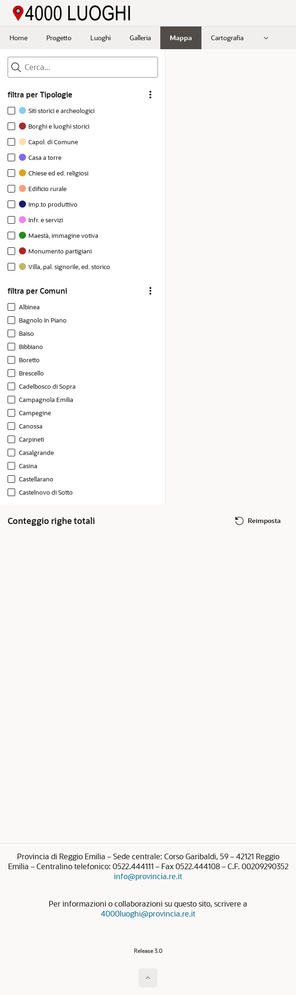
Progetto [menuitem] (58, 37)
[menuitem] (266, 37)
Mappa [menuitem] (181, 37)
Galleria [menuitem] (140, 37)
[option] (53, 112)
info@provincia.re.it (148, 876)
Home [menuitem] (18, 37)
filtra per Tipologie (40, 94)
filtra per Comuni (37, 291)
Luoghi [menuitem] (100, 37)
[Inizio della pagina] (148, 978)
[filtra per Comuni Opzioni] (150, 291)
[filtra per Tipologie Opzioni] (150, 94)
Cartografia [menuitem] (227, 37)
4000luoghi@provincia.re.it (148, 913)
